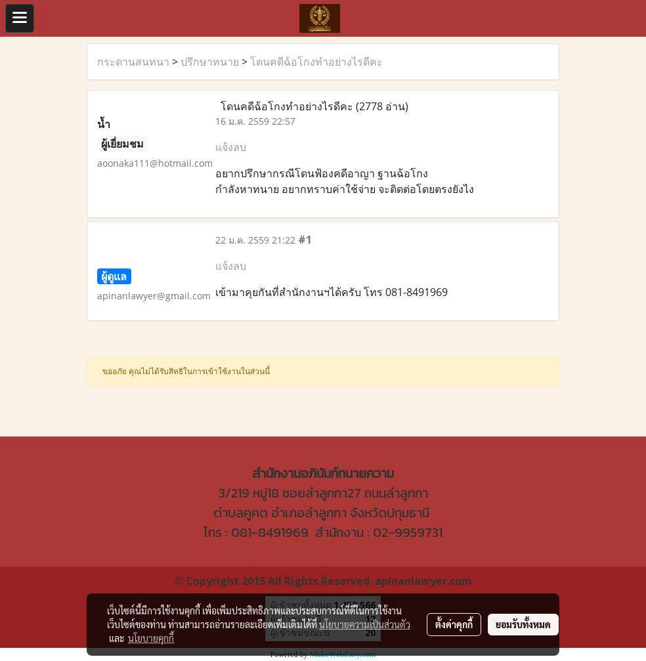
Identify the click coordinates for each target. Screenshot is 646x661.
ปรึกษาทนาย (210, 61)
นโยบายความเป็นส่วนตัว (364, 624)
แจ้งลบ (230, 147)
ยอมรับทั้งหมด (523, 624)
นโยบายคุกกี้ (151, 638)
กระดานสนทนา (133, 61)
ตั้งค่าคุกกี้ (454, 624)
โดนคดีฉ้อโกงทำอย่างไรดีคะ (316, 61)
